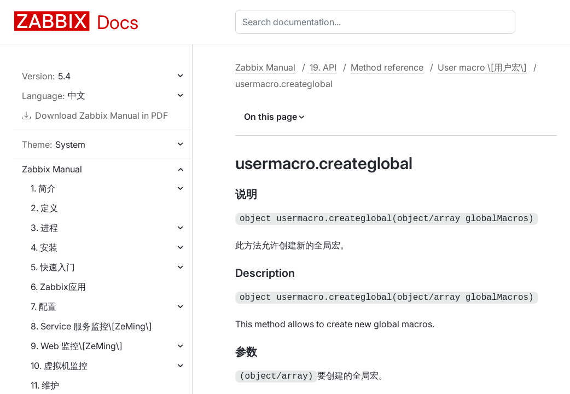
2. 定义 (44, 207)
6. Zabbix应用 (58, 286)
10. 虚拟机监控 (59, 365)
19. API (323, 67)
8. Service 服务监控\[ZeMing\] (91, 326)
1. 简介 (43, 188)
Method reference (387, 67)
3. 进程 (44, 227)
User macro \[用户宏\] (482, 67)
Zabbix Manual (52, 169)
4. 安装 (44, 247)
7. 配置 (43, 306)
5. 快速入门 (53, 267)
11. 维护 (45, 385)
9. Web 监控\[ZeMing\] (77, 345)
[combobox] (377, 21)
